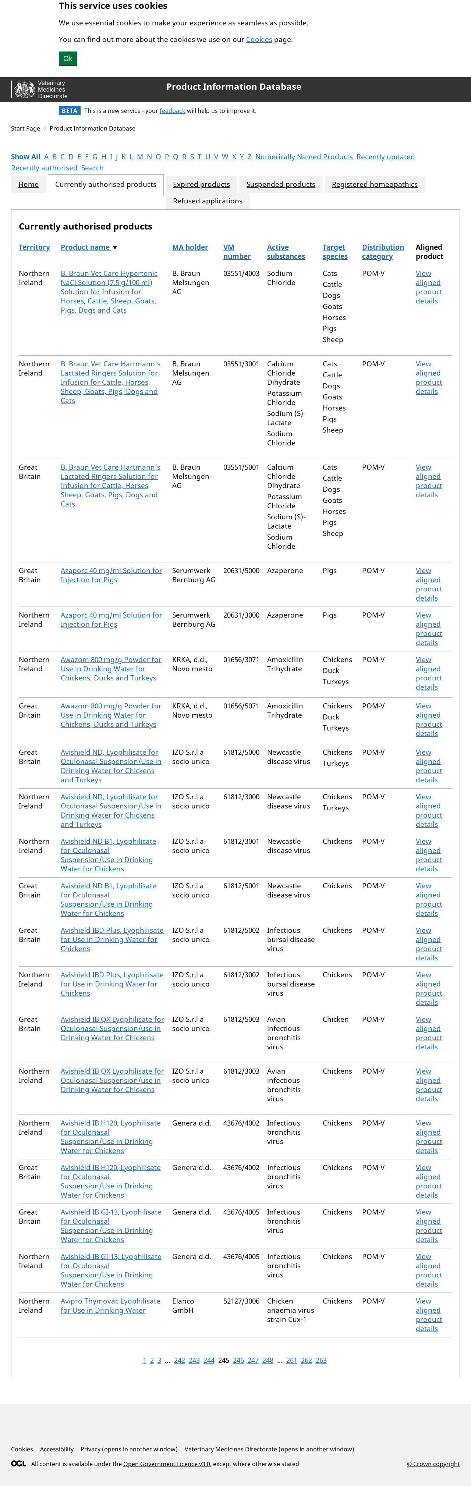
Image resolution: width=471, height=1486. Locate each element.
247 (253, 1360)
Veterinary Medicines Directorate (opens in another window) (269, 1449)
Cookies (259, 39)
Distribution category (383, 251)
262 (306, 1360)
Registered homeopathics (375, 184)
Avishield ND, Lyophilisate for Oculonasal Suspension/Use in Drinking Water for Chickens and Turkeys (111, 766)
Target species (335, 251)
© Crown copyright (433, 1464)
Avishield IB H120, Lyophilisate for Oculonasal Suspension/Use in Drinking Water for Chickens (111, 1136)
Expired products (201, 184)
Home (28, 184)
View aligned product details (429, 287)
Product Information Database (233, 86)
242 (179, 1360)
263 (321, 1360)
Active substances (286, 251)
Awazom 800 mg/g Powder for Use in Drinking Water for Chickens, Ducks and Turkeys (111, 669)
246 (238, 1360)
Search (92, 168)
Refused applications (207, 201)
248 (267, 1360)
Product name (86, 247)
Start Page (25, 128)
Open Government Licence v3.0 (166, 1464)
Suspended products (281, 184)
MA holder (190, 247)
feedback (172, 111)
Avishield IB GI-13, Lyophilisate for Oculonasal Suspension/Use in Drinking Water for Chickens (111, 1225)
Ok (67, 58)
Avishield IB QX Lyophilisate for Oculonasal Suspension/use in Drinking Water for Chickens (112, 1028)
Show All (25, 156)
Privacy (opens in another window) (129, 1449)
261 (291, 1360)
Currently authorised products (105, 184)
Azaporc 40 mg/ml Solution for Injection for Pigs (111, 575)
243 (194, 1360)
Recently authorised (44, 168)
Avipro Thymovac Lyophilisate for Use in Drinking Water (110, 1305)
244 (209, 1360)
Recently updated (386, 156)
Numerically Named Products (304, 156)
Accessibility (57, 1449)
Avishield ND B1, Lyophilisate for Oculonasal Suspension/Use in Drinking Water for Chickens (108, 855)
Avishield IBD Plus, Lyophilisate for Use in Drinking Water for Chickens (112, 939)
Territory (34, 247)
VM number (237, 251)
